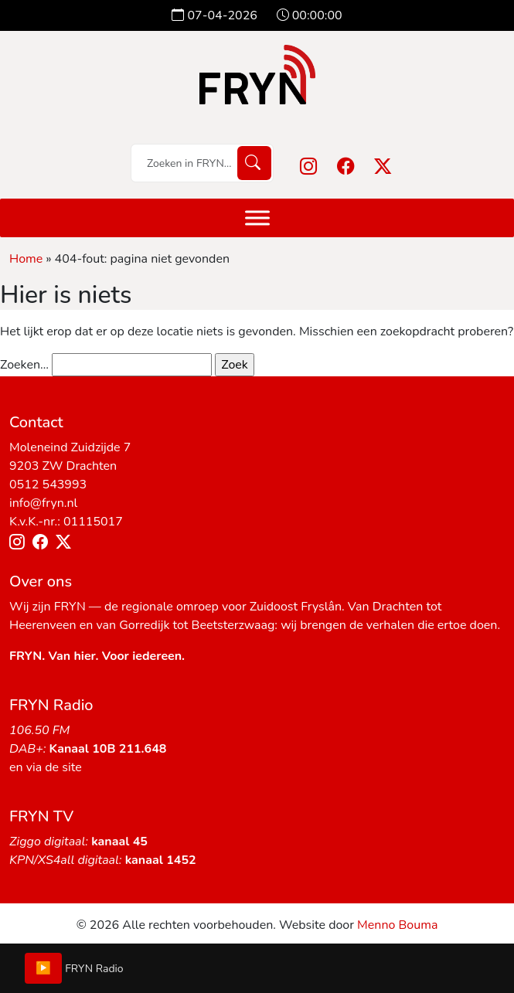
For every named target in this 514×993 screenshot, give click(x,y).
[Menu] (257, 217)
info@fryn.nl (43, 503)
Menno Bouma (397, 924)
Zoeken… (24, 364)
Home (26, 258)
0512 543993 (48, 484)
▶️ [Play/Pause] (43, 968)
